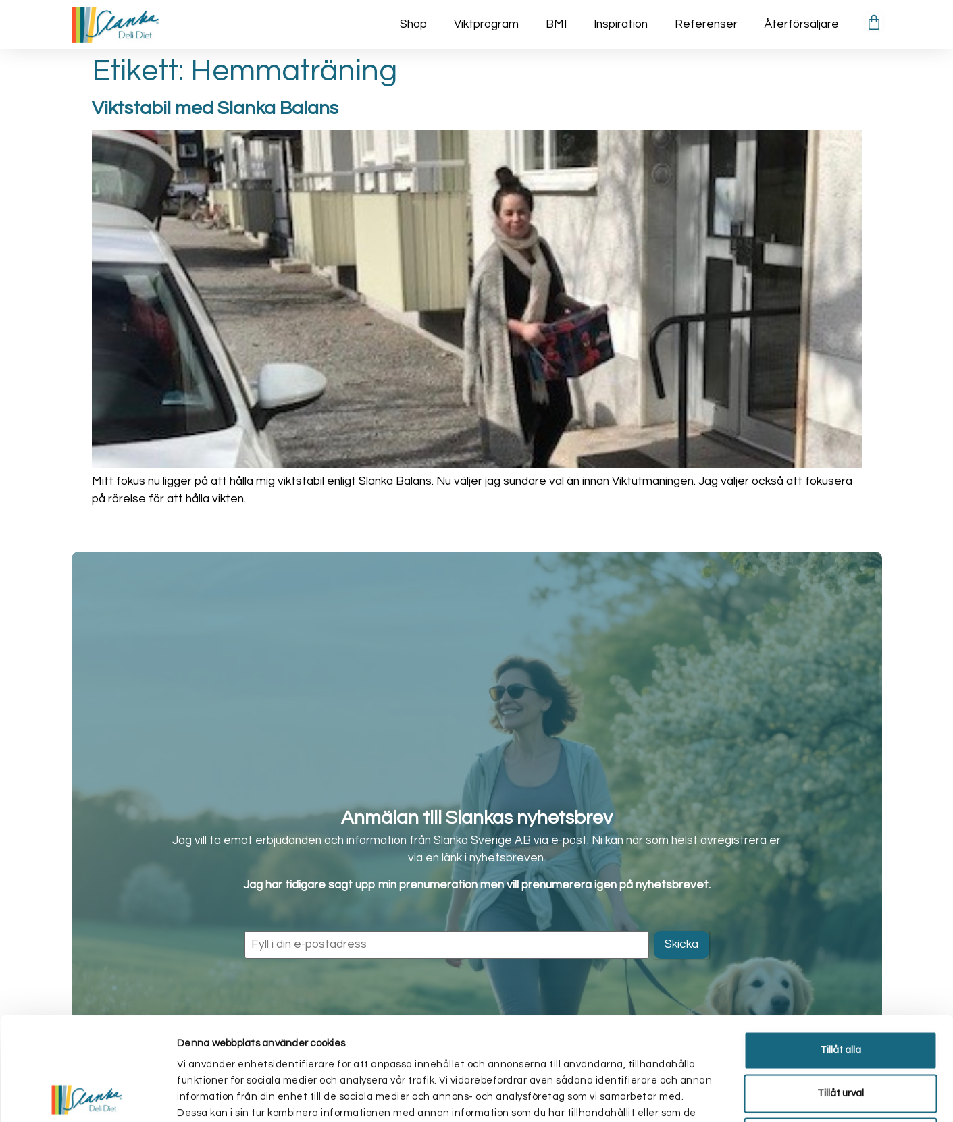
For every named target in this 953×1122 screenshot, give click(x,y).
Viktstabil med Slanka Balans (215, 108)
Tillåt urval (840, 990)
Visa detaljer (721, 1095)
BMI (556, 24)
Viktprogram (486, 24)
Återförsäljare (802, 24)
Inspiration (621, 24)
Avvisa (840, 1033)
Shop (413, 24)
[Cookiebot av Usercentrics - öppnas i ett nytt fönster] (87, 1096)
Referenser (706, 24)
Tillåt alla (840, 947)
